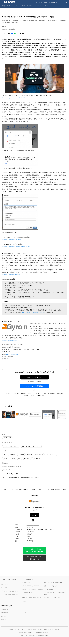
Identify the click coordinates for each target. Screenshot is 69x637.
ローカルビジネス (51, 454)
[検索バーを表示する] (66, 2)
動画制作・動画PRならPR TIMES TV (30, 586)
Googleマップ (13, 454)
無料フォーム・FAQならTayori (51, 586)
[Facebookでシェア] (12, 33)
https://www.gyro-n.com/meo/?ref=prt (11, 239)
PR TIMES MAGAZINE (27, 592)
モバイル (17, 5)
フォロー (34, 515)
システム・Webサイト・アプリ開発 (32, 446)
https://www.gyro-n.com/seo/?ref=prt (11, 274)
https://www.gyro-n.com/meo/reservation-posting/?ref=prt (17, 246)
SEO (5, 454)
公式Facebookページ (6, 609)
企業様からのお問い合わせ (25, 632)
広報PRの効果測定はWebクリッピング (31, 598)
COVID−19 (37, 458)
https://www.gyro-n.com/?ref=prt (10, 340)
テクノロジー (9, 5)
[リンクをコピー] (23, 33)
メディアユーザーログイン (34, 377)
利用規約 (40, 629)
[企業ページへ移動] (34, 502)
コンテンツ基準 (32, 629)
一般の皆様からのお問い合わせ (42, 632)
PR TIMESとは (4, 584)
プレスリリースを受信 (41, 2)
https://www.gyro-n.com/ (12, 354)
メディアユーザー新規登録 (34, 386)
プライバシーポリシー (20, 629)
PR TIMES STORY (26, 582)
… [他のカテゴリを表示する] (53, 5)
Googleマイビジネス (9, 458)
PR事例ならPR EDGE (49, 589)
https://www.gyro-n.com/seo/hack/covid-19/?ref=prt (15, 98)
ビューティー (38, 5)
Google (22, 454)
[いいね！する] (3, 33)
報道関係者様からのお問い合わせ (52, 629)
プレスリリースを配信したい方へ (9, 594)
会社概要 (11, 629)
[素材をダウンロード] (20, 33)
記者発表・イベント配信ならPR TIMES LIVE (32, 589)
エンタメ (29, 5)
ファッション (47, 5)
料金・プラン (4, 588)
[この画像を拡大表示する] (8, 414)
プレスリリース (12, 489)
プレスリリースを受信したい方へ (9, 591)
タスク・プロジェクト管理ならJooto (53, 582)
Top (2, 5)
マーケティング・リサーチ (11, 446)
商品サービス (7, 438)
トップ (4, 489)
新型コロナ (27, 458)
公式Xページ (4, 616)
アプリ (23, 5)
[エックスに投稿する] (8, 33)
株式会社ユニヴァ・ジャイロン (27, 489)
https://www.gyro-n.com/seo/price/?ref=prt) (33, 312)
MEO (19, 458)
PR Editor (24, 601)
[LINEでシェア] (15, 33)
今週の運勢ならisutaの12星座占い (52, 598)
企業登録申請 (53, 2)
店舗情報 (29, 454)
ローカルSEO (38, 454)
